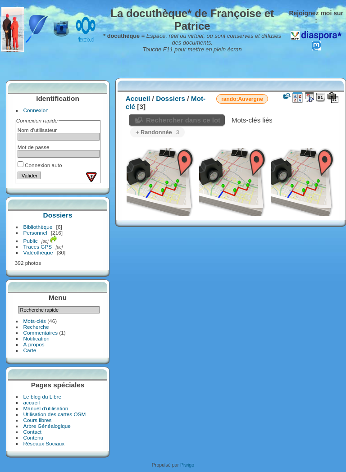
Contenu (33, 437)
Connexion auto (40, 165)
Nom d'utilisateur (37, 130)
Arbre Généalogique (47, 426)
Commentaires (40, 333)
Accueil (138, 98)
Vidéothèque (38, 252)
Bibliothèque (38, 227)
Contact (32, 432)
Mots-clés (34, 321)
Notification (36, 338)
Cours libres (37, 420)
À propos (34, 344)
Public (30, 241)
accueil (31, 402)
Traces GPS (37, 247)
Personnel (35, 233)
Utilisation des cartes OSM (54, 414)
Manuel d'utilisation (45, 408)
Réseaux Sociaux (44, 443)
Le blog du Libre (42, 396)
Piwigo (187, 464)
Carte (29, 350)
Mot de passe (34, 147)
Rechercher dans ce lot (183, 120)
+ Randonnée (157, 132)
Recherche (36, 327)
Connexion (36, 110)
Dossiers (58, 215)
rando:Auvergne (242, 99)
